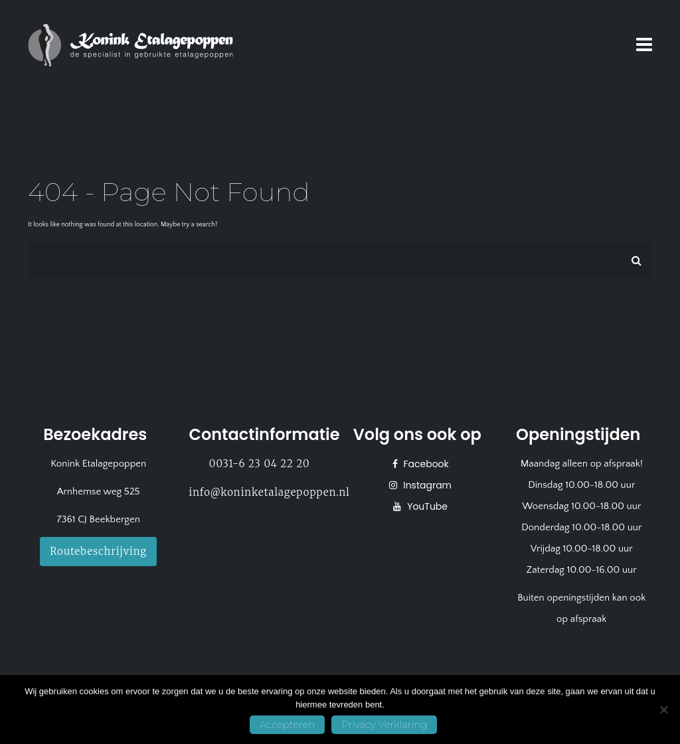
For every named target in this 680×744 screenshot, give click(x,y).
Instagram (426, 485)
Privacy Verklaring (384, 724)
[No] (663, 709)
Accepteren (287, 724)
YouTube (426, 506)
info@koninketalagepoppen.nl (269, 492)
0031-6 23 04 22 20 (259, 463)
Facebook (425, 464)
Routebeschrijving (98, 551)
